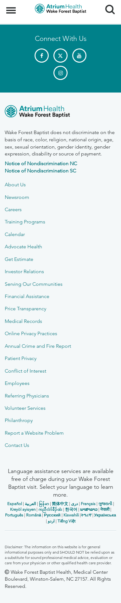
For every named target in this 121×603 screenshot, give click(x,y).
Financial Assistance (27, 296)
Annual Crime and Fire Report (38, 346)
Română (33, 515)
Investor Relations (24, 271)
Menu (12, 7)
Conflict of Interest (25, 371)
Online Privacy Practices (31, 333)
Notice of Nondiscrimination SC (40, 171)
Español (14, 503)
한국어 (71, 509)
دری (74, 503)
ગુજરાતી (105, 503)
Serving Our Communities (34, 284)
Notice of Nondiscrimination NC (41, 163)
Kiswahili (71, 515)
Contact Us (17, 445)
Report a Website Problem (34, 433)
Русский (52, 515)
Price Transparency (25, 309)
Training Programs (25, 222)
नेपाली (104, 509)
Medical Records (23, 321)
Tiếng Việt (66, 521)
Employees (17, 383)
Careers (13, 209)
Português (14, 515)
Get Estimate (19, 259)
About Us (15, 185)
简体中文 (60, 503)
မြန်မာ (44, 503)
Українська (105, 515)
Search (108, 7)
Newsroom (17, 197)
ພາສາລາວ (88, 509)
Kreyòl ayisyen (23, 509)
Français (88, 503)
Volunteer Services (25, 408)
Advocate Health (23, 247)
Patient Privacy (20, 358)
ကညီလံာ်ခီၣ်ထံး (50, 509)
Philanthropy (19, 420)
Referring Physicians (27, 396)
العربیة (30, 503)
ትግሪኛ (86, 515)
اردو (51, 521)
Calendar (15, 234)
